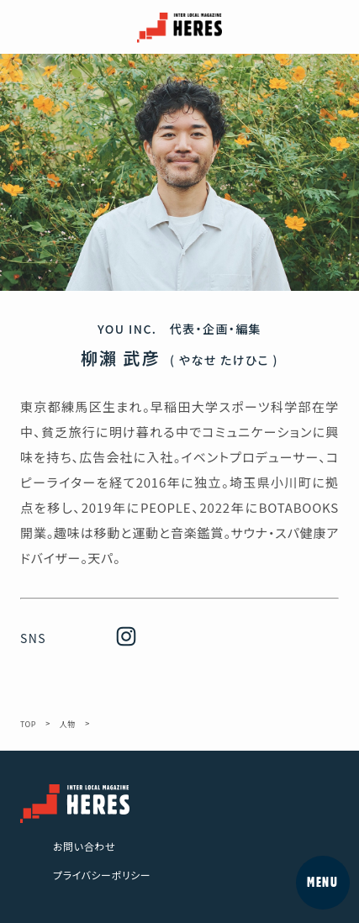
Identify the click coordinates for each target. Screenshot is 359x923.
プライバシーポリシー (101, 875)
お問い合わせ (84, 846)
